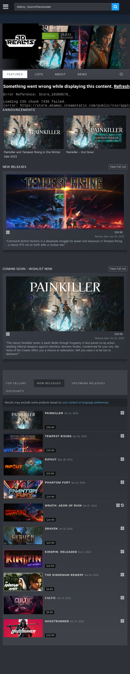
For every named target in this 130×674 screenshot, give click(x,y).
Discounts (15, 393)
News (82, 74)
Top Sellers (16, 385)
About (60, 74)
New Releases (49, 385)
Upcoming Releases (88, 385)
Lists (39, 74)
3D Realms (54, 27)
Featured (15, 74)
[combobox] (63, 6)
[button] (50, 36)
